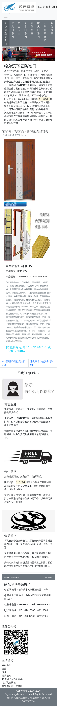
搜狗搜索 (6, 675)
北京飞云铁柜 (9, 682)
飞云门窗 (6, 131)
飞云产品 (19, 131)
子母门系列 (25, 29)
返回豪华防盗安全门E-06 (13, 363)
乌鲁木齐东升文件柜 (12, 686)
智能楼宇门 (52, 29)
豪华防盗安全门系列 (37, 131)
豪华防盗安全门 (5, 33)
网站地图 (6, 665)
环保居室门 (32, 29)
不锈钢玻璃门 (45, 31)
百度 (4, 668)
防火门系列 (38, 29)
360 (4, 672)
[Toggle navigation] (6, 16)
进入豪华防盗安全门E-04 (41, 363)
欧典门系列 (12, 29)
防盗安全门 (19, 29)
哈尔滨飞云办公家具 (12, 679)
